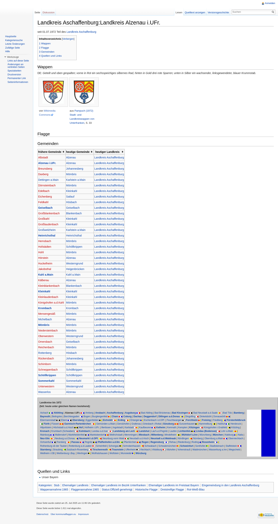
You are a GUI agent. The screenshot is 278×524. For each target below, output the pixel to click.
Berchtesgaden (84, 416)
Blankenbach (75, 213)
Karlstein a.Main (77, 180)
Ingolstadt (145, 427)
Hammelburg (226, 424)
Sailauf (71, 196)
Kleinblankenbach (50, 286)
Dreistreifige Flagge (173, 489)
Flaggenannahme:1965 (86, 489)
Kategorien (46, 485)
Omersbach (46, 341)
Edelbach (45, 191)
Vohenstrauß (217, 449)
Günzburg (189, 424)
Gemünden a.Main (126, 424)
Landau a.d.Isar (139, 431)
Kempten (209, 427)
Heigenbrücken (76, 269)
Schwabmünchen (196, 446)
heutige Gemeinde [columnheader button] (79, 152)
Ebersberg (79, 420)
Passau (129, 442)
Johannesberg (76, 168)
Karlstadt (155, 427)
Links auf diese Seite (18, 60)
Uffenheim (164, 449)
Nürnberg (46, 442)
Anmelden (269, 3)
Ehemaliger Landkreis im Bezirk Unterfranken (120, 485)
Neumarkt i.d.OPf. (135, 438)
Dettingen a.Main (50, 180)
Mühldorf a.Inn (225, 435)
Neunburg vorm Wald (160, 438)
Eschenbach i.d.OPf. (155, 420)
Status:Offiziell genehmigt (118, 489)
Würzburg (175, 453)
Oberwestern (47, 336)
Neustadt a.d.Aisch (186, 438)
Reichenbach (47, 347)
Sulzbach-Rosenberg (111, 449)
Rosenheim (58, 446)
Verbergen (69, 39)
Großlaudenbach (50, 224)
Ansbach (101, 413)
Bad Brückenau (163, 413)
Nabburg (71, 438)
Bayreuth (58, 416)
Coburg (141, 416)
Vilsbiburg (191, 449)
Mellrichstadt (151, 435)
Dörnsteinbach (48, 185)
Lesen (178, 12)
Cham (128, 416)
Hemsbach (46, 241)
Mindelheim (206, 435)
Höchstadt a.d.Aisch (90, 427)
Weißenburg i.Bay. (100, 453)
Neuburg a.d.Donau (112, 438)
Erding (123, 420)
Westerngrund (75, 263)
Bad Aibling (148, 413)
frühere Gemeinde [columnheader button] (51, 152)
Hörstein (45, 258)
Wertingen (117, 453)
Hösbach (72, 202)
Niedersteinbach (49, 330)
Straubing (92, 449)
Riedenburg (237, 442)
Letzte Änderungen (15, 44)
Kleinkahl (72, 191)
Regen (198, 442)
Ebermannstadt (49, 420)
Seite (38, 12)
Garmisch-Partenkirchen (98, 424)
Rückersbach (47, 358)
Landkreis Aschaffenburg (83, 32)
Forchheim (193, 420)
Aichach (46, 413)
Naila (82, 438)
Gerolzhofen (144, 424)
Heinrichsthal (48, 235)
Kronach (83, 431)
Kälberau (45, 280)
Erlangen (136, 420)
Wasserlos (46, 392)
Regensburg (210, 442)
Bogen (100, 416)
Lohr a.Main (64, 435)
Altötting (59, 413)
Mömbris (72, 174)
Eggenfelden (93, 420)
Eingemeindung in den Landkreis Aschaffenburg (232, 485)
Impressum (85, 515)
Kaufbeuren (172, 427)
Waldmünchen (233, 449)
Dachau (151, 416)
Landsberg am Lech (163, 431)
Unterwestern (48, 386)
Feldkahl (45, 202)
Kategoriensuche (14, 40)
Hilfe (7, 51)
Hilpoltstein (72, 427)
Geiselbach (47, 207)
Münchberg (47, 438)
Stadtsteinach (48, 449)
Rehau (226, 442)
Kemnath (198, 427)
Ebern (65, 420)
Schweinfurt (216, 446)
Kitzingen (221, 427)
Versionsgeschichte (217, 12)
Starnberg (79, 449)
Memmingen (166, 435)
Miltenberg (192, 435)
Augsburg (131, 413)
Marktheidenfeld (112, 435)
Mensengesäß (48, 313)
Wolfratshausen (134, 453)
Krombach (46, 308)
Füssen (76, 424)
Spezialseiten (14, 70)
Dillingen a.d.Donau (182, 416)
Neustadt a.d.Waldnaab (210, 438)
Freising (207, 420)
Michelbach (46, 319)
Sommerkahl (48, 381)
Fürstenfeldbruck (51, 424)
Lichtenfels (224, 431)
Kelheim (187, 427)
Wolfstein (148, 453)
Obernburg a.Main (62, 442)
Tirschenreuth (134, 449)
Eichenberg (46, 196)
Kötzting (73, 431)
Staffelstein (63, 449)
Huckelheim (47, 263)
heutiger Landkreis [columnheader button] (109, 152)
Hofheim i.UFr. (118, 427)
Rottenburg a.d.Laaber (109, 446)
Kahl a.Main (47, 275)
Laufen (212, 431)
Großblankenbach (50, 213)
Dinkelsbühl (219, 416)
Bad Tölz (228, 413)
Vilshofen (204, 449)
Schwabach (180, 446)
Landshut (183, 431)
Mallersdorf (96, 435)
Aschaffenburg (116, 413)
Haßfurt (45, 427)
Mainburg (80, 435)
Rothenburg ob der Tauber (83, 446)
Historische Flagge (148, 489)
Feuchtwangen (175, 420)
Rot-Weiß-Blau (197, 489)
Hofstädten (46, 247)
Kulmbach (123, 431)
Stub (58, 485)
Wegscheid (67, 453)
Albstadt (44, 157)
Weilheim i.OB (82, 453)
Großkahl (45, 219)
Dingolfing (203, 416)
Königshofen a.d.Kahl (52, 302)
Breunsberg (46, 168)
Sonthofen (230, 446)
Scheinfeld (130, 446)
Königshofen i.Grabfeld (53, 431)
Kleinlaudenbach (50, 297)
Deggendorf (163, 416)
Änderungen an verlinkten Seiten (16, 65)
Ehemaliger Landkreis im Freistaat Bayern (175, 485)
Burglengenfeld (113, 416)
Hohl (42, 252)
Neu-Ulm (91, 438)
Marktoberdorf (132, 435)
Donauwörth (232, 416)
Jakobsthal (46, 269)
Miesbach (179, 435)
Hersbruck (59, 427)
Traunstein (151, 449)
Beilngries (70, 416)
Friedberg (219, 420)
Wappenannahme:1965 (56, 489)
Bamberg (47, 416)
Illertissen (133, 427)
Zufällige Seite (12, 47)
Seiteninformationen (18, 82)
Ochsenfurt (99, 442)
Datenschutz (44, 515)
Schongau (143, 446)
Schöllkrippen (75, 247)
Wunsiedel (160, 453)
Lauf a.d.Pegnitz (198, 431)
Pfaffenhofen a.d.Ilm (162, 442)
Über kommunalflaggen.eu (64, 515)
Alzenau (72, 157)
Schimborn (46, 364)
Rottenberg (46, 353)
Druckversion (14, 74)
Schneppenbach (49, 369)
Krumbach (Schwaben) (102, 431)
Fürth (67, 424)
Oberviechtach (84, 442)
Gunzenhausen (208, 424)
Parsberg (114, 442)
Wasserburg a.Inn (50, 453)
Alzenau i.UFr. (49, 163)
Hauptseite (10, 36)
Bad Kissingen (181, 413)
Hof (108, 427)
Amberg (91, 413)
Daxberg (45, 174)
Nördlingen (230, 438)
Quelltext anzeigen (194, 12)
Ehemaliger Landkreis (77, 485)
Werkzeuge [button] (13, 57)
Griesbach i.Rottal (173, 424)
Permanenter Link (17, 78)
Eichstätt (109, 420)
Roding (45, 446)
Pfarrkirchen (183, 442)
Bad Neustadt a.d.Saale (207, 413)
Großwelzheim (48, 230)
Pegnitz (142, 442)
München (60, 438)
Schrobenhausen (161, 446)
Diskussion (49, 12)
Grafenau (157, 424)
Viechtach (179, 449)
